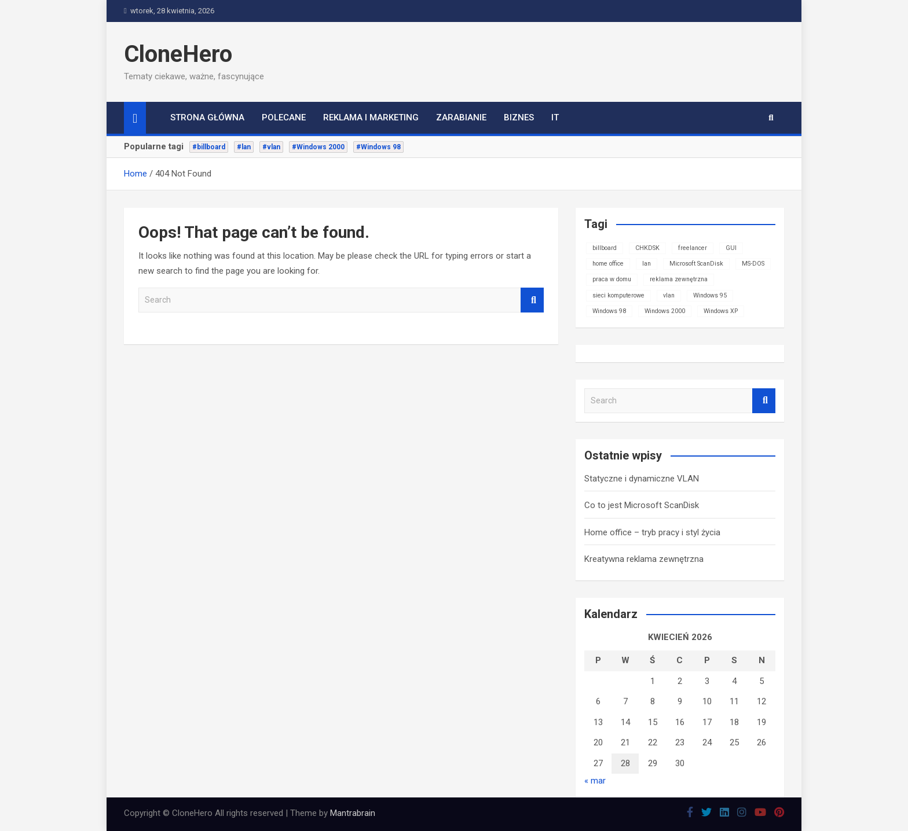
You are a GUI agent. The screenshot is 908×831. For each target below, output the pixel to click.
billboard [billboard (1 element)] (604, 248)
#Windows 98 (378, 147)
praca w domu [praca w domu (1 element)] (611, 279)
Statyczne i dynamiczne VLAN (641, 478)
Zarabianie (461, 117)
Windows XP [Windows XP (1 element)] (721, 311)
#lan (244, 147)
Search (532, 300)
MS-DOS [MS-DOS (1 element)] (753, 263)
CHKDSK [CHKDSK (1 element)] (647, 248)
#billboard (208, 147)
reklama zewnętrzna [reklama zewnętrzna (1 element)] (679, 279)
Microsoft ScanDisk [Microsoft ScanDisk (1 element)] (696, 263)
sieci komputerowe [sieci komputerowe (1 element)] (618, 295)
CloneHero (178, 54)
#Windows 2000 (318, 147)
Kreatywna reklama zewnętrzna (644, 559)
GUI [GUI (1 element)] (731, 248)
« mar (595, 780)
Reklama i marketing (371, 117)
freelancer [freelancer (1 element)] (692, 248)
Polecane (284, 117)
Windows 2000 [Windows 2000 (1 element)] (665, 311)
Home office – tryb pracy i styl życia (652, 532)
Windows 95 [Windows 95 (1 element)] (710, 295)
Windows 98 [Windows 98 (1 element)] (609, 311)
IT (555, 117)
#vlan (271, 147)
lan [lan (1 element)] (646, 263)
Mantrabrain (352, 813)
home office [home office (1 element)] (608, 263)
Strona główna (207, 117)
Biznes (519, 117)
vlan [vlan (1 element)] (669, 295)
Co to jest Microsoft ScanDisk (641, 505)
